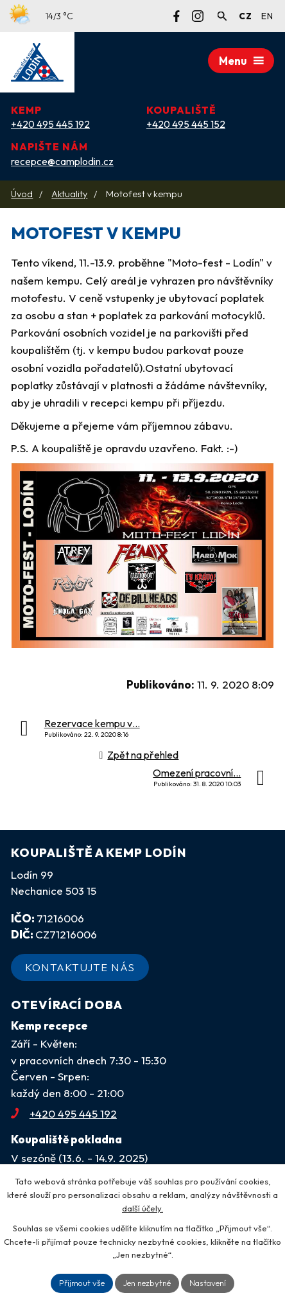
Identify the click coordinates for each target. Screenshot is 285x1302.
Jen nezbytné (147, 1283)
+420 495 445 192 (64, 1113)
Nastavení (207, 1283)
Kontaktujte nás (80, 967)
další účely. (142, 1208)
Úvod (22, 194)
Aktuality (69, 194)
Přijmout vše (82, 1283)
